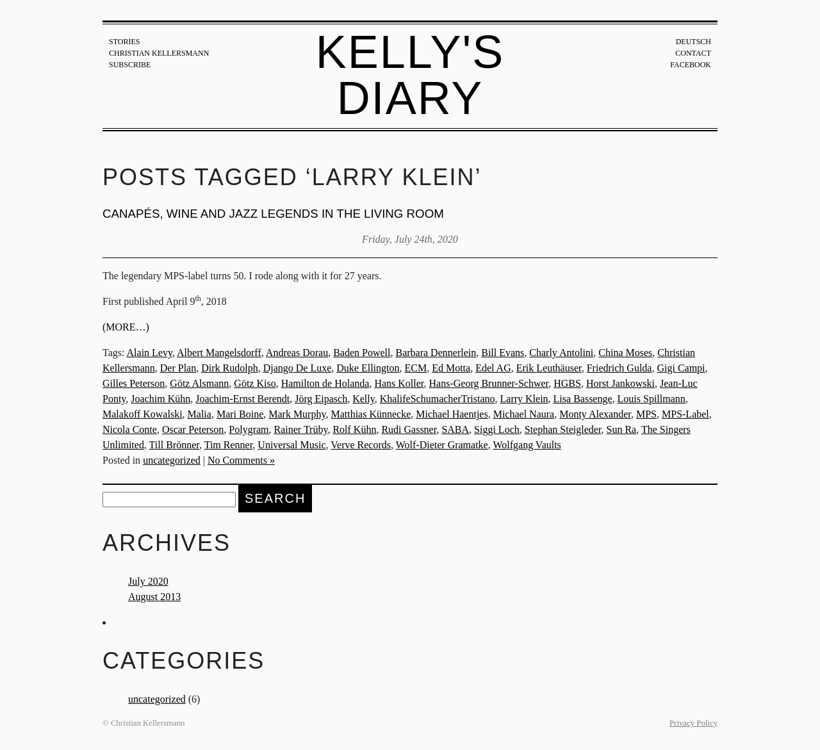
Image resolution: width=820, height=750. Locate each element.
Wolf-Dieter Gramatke (442, 444)
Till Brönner (174, 444)
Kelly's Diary (410, 75)
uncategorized (172, 460)
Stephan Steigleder (563, 429)
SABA (455, 429)
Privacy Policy (693, 723)
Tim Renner (228, 444)
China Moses (625, 352)
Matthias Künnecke (371, 414)
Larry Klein (524, 398)
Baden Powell (361, 352)
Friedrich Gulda (619, 368)
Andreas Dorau (297, 352)
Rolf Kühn (354, 429)
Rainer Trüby (301, 429)
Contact (693, 53)
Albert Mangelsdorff (219, 352)
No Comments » (241, 460)
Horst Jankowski (620, 383)
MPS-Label (685, 414)
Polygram (248, 429)
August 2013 (154, 596)
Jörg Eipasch (321, 398)
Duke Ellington (367, 368)
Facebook (690, 64)
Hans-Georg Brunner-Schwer (489, 383)
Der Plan (178, 368)
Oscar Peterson (193, 429)
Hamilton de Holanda (325, 383)
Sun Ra (622, 429)
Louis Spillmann (651, 398)
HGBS (567, 383)
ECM (416, 368)
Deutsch (693, 41)
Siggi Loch (497, 429)
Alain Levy (149, 352)
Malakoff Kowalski (142, 414)
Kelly (363, 398)
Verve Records (361, 444)
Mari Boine (240, 414)
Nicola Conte (129, 429)
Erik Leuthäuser (549, 368)
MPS (646, 414)
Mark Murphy (296, 414)
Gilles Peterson (133, 383)
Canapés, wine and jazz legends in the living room (273, 213)
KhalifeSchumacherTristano (437, 398)
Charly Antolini (561, 352)
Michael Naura (524, 414)
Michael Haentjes (452, 414)
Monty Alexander (595, 414)
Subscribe (130, 64)
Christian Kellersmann (159, 53)
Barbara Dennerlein (435, 352)
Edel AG (493, 368)
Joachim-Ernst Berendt (242, 398)
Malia (199, 414)
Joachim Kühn (160, 398)
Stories (124, 41)
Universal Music (291, 444)
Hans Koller (398, 383)
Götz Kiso (254, 383)
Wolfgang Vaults (527, 444)
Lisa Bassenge (583, 398)
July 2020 (148, 581)
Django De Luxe (297, 368)
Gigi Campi (681, 368)
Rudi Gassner (408, 429)
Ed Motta (451, 368)
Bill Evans (502, 352)
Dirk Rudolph (229, 368)
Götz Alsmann (199, 383)
